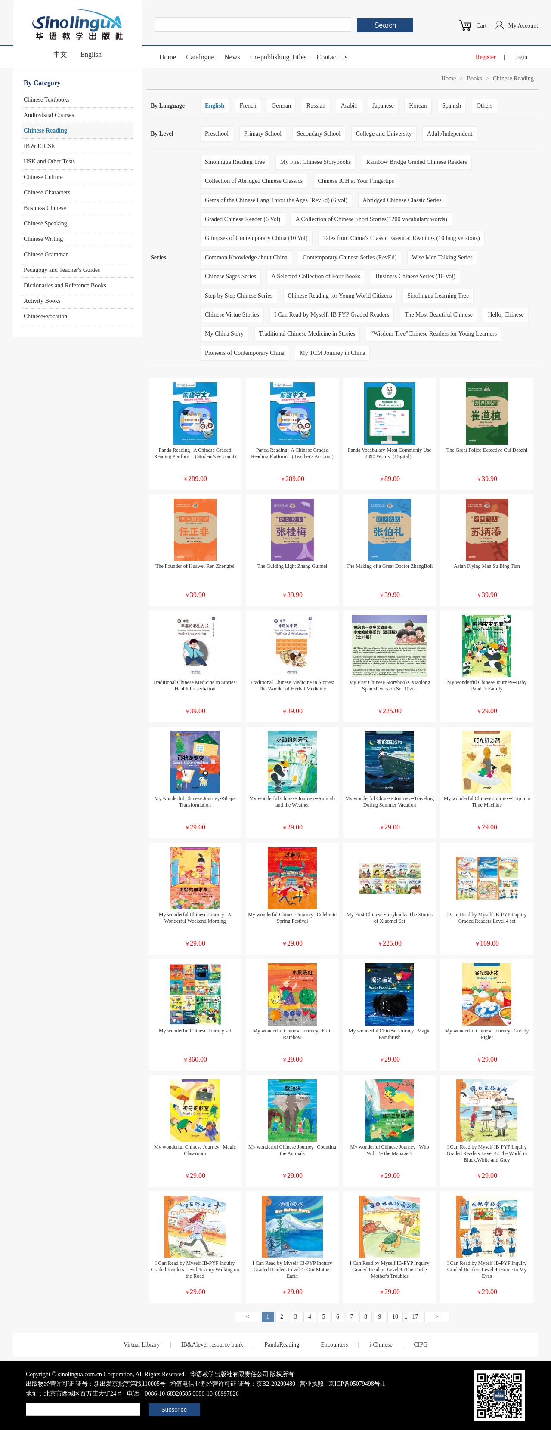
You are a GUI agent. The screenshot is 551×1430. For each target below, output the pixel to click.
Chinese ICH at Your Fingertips (356, 181)
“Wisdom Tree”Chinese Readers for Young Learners (434, 333)
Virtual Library (142, 1344)
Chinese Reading (45, 130)
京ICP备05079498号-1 (356, 1384)
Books (474, 78)
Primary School (263, 133)
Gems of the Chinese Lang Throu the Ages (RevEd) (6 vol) (276, 200)
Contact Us (332, 57)
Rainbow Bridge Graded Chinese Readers (416, 162)
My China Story (224, 333)
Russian (315, 105)
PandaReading (281, 1344)
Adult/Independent (449, 133)
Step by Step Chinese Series (238, 296)
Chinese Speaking (45, 223)
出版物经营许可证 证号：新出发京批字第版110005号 (96, 1384)
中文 (60, 54)
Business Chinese (45, 208)
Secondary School (319, 133)
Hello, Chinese (505, 314)
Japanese (383, 105)
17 (415, 1316)
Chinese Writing (43, 239)
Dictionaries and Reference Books (65, 285)
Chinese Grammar (46, 254)
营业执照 (312, 1384)
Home (167, 57)
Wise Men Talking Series (442, 257)
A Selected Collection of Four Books (315, 276)
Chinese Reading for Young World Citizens (340, 296)
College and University (384, 133)
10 (395, 1316)
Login (520, 57)
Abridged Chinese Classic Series (402, 200)
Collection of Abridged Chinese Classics (254, 181)
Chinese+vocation (45, 316)
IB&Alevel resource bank (212, 1344)
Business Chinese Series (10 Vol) (415, 276)
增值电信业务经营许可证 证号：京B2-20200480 (232, 1384)
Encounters (334, 1344)
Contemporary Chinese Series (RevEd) (349, 257)
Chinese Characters (47, 192)
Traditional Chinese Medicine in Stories (307, 333)
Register (486, 57)
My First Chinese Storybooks (315, 162)
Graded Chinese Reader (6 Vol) (242, 219)
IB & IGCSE (39, 146)
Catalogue (200, 57)
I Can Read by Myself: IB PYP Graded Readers (331, 314)
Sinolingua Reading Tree (235, 162)
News (232, 57)
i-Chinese (381, 1344)
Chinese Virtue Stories (232, 314)
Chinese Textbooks (46, 99)
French (248, 105)
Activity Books (42, 301)
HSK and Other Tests (49, 161)
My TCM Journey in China (332, 353)
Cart (481, 25)
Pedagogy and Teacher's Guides (62, 270)
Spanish (451, 105)
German (281, 105)
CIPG (420, 1344)
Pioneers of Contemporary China (245, 353)
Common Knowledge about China (246, 257)
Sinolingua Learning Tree (438, 296)
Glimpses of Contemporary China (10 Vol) (256, 238)
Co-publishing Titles (278, 57)
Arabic (349, 105)
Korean (418, 105)
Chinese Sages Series (230, 276)
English (91, 54)
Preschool (217, 133)
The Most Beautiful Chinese (439, 314)
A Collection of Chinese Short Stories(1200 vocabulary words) (371, 219)
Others (484, 105)
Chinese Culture (43, 177)
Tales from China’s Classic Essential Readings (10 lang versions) (401, 238)
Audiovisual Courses (49, 115)
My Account (523, 25)
